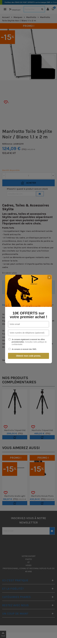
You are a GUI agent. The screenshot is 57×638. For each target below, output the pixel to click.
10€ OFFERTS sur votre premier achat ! (28, 315)
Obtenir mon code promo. (28, 356)
